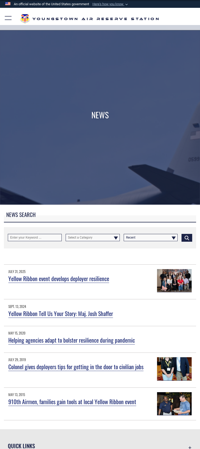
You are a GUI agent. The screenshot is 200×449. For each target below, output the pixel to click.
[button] (110, 4)
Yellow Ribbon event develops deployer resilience (58, 278)
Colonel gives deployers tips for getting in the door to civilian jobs (75, 366)
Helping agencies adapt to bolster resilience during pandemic (71, 340)
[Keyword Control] (35, 237)
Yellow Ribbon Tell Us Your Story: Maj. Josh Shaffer (60, 313)
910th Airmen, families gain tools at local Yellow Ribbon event (72, 401)
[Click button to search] (187, 237)
